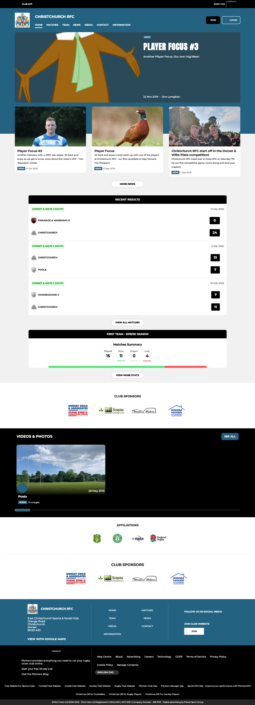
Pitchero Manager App (172, 686)
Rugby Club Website (125, 686)
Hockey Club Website (100, 686)
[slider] (22, 510)
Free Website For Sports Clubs (20, 686)
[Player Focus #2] (50, 127)
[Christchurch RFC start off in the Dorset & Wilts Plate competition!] (204, 127)
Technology (164, 656)
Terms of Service (196, 656)
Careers (148, 656)
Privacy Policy (218, 656)
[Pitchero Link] (233, 5)
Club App (27, 4)
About (119, 656)
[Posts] (61, 470)
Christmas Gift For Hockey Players (162, 694)
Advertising (133, 656)
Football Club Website (50, 686)
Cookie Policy (105, 664)
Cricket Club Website (75, 686)
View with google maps (47, 639)
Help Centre (104, 656)
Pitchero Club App (148, 686)
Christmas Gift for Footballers (90, 694)
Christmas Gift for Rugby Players (125, 694)
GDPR (178, 656)
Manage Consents (127, 664)
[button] (38, 25)
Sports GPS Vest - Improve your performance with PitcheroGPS (219, 686)
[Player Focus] (127, 127)
